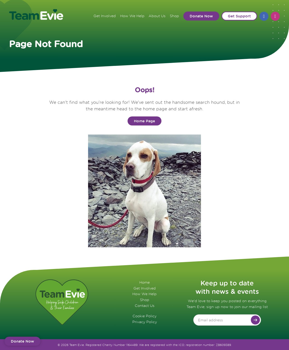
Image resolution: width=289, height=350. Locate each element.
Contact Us (144, 305)
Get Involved (104, 15)
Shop (174, 15)
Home (144, 282)
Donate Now (201, 15)
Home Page (144, 120)
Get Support (239, 15)
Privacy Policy (144, 321)
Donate (22, 340)
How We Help (131, 15)
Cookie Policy (144, 315)
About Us (156, 15)
